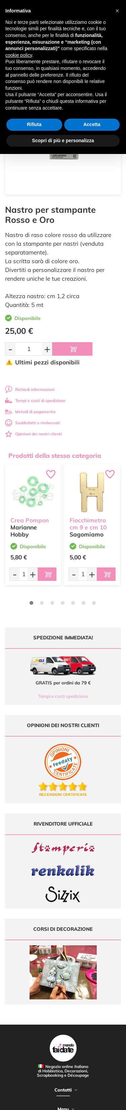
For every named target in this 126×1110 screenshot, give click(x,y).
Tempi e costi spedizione (63, 696)
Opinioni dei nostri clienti (33, 433)
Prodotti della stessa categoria (54, 455)
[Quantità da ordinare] (28, 349)
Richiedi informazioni (29, 389)
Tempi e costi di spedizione (35, 400)
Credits (104, 1101)
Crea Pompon (29, 520)
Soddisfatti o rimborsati (32, 422)
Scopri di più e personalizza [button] (63, 140)
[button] (117, 10)
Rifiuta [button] (34, 124)
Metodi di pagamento (30, 411)
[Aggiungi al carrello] (72, 349)
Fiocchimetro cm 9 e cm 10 (88, 524)
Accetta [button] (91, 124)
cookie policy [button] (18, 55)
